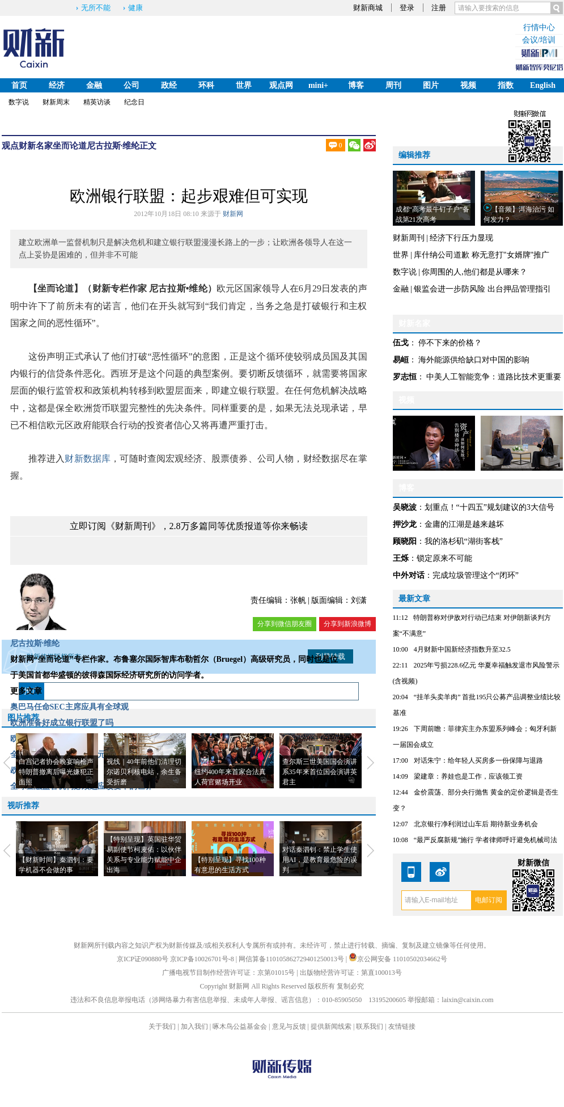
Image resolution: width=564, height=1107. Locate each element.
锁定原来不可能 (444, 558)
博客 (356, 85)
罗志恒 (405, 377)
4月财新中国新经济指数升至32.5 (462, 649)
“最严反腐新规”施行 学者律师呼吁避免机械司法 (486, 840)
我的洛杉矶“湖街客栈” (464, 541)
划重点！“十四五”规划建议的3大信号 (489, 507)
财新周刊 (409, 238)
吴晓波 (405, 507)
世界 (244, 85)
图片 (431, 85)
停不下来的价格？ (450, 343)
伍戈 (401, 343)
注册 (438, 7)
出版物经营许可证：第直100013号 (351, 973)
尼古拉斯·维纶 (113, 145)
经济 (57, 85)
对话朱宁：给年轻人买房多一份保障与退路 (478, 760)
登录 (407, 7)
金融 (94, 85)
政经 (169, 85)
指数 (506, 85)
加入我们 (194, 1026)
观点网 (281, 85)
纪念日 (134, 102)
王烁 (401, 558)
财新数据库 (88, 458)
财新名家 (36, 145)
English (542, 85)
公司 (131, 85)
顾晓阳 (405, 541)
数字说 (19, 102)
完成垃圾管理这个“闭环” (475, 575)
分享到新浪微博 (347, 624)
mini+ (318, 85)
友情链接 (401, 1026)
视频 (468, 85)
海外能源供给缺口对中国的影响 (473, 360)
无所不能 (96, 7)
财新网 (233, 214)
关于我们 (162, 1026)
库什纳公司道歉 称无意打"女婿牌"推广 (481, 255)
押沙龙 (405, 524)
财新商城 (368, 7)
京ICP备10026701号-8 (203, 959)
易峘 (401, 360)
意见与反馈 (289, 1026)
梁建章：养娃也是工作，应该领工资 (468, 776)
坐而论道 (70, 145)
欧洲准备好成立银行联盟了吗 (61, 723)
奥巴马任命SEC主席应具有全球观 (69, 707)
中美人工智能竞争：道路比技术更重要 (493, 377)
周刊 (393, 85)
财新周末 (56, 102)
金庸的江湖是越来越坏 (464, 524)
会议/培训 (539, 40)
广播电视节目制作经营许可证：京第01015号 (228, 973)
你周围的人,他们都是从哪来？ (474, 272)
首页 (19, 85)
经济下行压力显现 (461, 238)
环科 (206, 85)
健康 (135, 7)
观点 (10, 145)
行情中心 (539, 27)
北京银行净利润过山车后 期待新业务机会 (476, 824)
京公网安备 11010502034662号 (398, 959)
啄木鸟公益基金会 (241, 1026)
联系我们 (369, 1026)
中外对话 (409, 575)
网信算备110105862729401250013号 (292, 959)
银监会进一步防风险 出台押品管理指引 (482, 289)
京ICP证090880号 (142, 959)
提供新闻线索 (331, 1026)
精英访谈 (97, 102)
